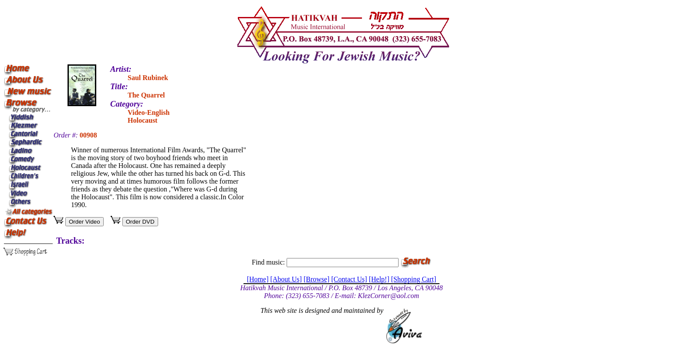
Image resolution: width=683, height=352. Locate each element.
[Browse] (317, 279)
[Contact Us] (349, 279)
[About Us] (285, 279)
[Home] (258, 279)
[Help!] (379, 279)
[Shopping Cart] (413, 279)
